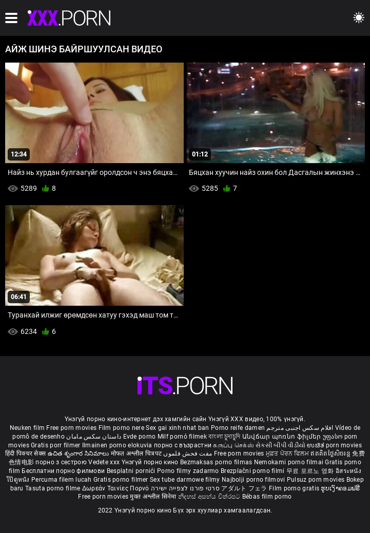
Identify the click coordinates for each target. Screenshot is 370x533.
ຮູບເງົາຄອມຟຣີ (340, 488)
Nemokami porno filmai (289, 462)
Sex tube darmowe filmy (185, 479)
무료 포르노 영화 (311, 471)
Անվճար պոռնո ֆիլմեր (282, 436)
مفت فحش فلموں (188, 453)
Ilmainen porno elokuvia (118, 445)
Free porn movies (72, 427)
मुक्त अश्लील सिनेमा (154, 496)
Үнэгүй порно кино (151, 462)
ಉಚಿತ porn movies (334, 445)
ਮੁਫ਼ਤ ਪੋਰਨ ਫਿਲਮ (288, 453)
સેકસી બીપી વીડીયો (280, 445)
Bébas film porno (267, 496)
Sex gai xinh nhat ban (177, 427)
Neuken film (27, 427)
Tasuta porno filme (53, 488)
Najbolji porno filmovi (253, 479)
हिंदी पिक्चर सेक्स (25, 453)
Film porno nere (122, 427)
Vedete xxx (104, 462)
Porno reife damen (238, 427)
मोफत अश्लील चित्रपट (137, 453)
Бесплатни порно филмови (64, 471)
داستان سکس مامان (93, 436)
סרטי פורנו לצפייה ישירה (185, 488)
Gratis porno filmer (121, 479)
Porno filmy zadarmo (189, 471)
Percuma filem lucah (62, 479)
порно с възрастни (182, 445)
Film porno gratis (295, 488)
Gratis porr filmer (56, 445)
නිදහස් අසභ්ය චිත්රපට (210, 496)
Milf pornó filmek (182, 436)
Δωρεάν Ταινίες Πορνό (116, 488)
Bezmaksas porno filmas (217, 462)
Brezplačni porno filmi (253, 471)
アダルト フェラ (244, 488)
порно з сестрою (61, 462)
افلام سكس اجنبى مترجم (299, 427)
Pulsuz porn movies (316, 479)
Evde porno (139, 436)
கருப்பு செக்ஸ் (233, 445)
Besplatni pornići (132, 471)
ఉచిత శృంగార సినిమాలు (79, 453)
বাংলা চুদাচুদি (224, 436)
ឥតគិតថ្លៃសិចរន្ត (331, 453)
